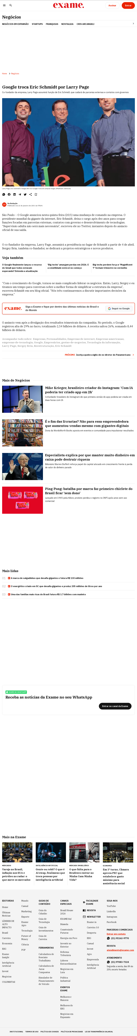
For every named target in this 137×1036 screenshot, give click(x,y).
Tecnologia (27, 930)
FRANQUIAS (52, 24)
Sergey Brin (25, 345)
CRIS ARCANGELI (85, 24)
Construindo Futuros (66, 931)
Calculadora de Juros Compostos (46, 969)
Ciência (25, 944)
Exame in (91, 922)
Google (38, 342)
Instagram (112, 916)
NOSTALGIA (67, 24)
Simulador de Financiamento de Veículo (46, 980)
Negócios (11, 17)
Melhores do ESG (66, 1007)
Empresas (39, 339)
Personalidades (56, 339)
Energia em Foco (68, 938)
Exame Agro (24, 924)
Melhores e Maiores (65, 998)
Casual (24, 906)
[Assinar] (112, 5)
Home (4, 73)
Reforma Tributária (65, 954)
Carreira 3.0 (93, 927)
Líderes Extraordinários (68, 962)
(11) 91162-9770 (120, 938)
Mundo (24, 900)
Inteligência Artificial (8, 964)
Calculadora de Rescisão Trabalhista (46, 957)
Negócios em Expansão (66, 1016)
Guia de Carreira (43, 938)
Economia (7, 943)
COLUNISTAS (8, 982)
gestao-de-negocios (73, 342)
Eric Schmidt (63, 345)
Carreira (6, 938)
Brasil (5, 932)
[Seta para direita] (130, 23)
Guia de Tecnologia (44, 920)
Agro (89, 954)
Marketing (26, 911)
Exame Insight (5, 956)
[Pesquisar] (11, 5)
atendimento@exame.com (120, 950)
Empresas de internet (81, 339)
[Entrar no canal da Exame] (115, 706)
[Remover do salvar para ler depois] (35, 194)
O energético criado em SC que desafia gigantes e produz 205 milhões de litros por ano (55, 586)
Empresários (52, 342)
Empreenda (93, 959)
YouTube (111, 906)
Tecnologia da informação (103, 342)
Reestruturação (44, 345)
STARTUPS (37, 24)
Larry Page (9, 345)
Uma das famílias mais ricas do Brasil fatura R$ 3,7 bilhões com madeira (47, 594)
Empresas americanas (110, 339)
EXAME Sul (65, 919)
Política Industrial (65, 979)
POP (23, 950)
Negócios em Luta (66, 971)
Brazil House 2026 (66, 912)
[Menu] (4, 5)
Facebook (111, 922)
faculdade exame (92, 902)
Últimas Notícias (6, 914)
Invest (5, 971)
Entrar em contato (116, 934)
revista (91, 910)
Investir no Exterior (65, 945)
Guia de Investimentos (46, 929)
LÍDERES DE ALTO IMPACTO (8, 924)
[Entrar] (128, 5)
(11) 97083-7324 (120, 962)
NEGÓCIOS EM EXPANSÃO (15, 24)
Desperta (91, 932)
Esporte (25, 916)
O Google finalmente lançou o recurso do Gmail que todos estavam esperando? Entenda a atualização (22, 267)
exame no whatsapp (16, 692)
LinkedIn (111, 911)
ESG (4, 948)
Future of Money (26, 938)
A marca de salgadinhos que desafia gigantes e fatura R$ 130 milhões (45, 578)
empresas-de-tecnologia (17, 342)
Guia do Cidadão (43, 912)
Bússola (64, 924)
